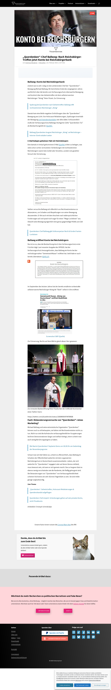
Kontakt (14, 649)
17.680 (92, 13)
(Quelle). (49, 126)
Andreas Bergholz (31, 62)
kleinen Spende (78, 603)
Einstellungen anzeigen (100, 685)
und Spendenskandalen (47, 119)
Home (13, 631)
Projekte (61, 3)
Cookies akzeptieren (65, 685)
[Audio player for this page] (55, 72)
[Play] (55, 360)
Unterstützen (79, 3)
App (18, 638)
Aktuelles (42, 62)
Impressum (78, 680)
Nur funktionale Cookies (82, 685)
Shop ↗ (69, 610)
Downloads (91, 3)
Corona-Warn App (64, 524)
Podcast (70, 3)
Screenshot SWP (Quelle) (55, 336)
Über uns (52, 3)
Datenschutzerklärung (94, 680)
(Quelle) (62, 144)
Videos (13, 638)
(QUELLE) (45, 256)
